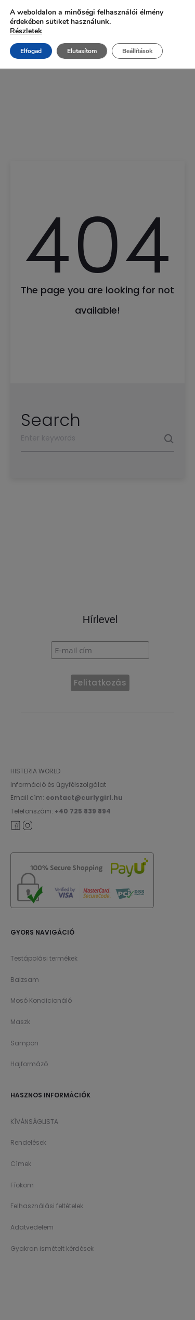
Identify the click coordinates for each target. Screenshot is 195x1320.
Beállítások (137, 51)
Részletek (26, 31)
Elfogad (31, 51)
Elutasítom (82, 51)
